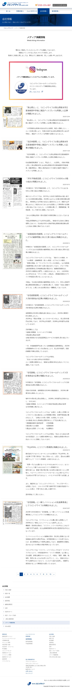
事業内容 (4, 634)
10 (50, 574)
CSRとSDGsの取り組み (55, 657)
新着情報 (28, 636)
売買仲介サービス (6, 653)
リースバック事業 (6, 655)
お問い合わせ (29, 671)
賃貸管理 (4, 659)
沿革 (6, 608)
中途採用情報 (29, 643)
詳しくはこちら (35, 92)
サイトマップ (29, 673)
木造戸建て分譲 (6, 644)
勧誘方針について (30, 669)
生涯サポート (8, 611)
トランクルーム (6, 661)
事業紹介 (20, 11)
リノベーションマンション (9, 638)
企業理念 (51, 642)
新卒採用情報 (29, 641)
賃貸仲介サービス (6, 657)
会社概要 (7, 597)
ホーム (8, 11)
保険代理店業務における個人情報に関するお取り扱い (36, 666)
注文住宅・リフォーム (8, 646)
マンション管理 (6, 642)
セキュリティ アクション (32, 663)
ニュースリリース (32, 11)
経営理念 (7, 601)
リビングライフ (8, 28)
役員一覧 (7, 593)
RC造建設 (4, 648)
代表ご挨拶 (8, 590)
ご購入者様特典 (9, 619)
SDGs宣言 (8, 626)
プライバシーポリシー (31, 661)
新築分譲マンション (7, 636)
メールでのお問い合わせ (59, 5)
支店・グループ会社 (10, 615)
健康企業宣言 (8, 604)
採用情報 (55, 11)
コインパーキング (6, 650)
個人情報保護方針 (30, 659)
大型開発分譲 (5, 640)
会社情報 (44, 11)
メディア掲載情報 (10, 622)
